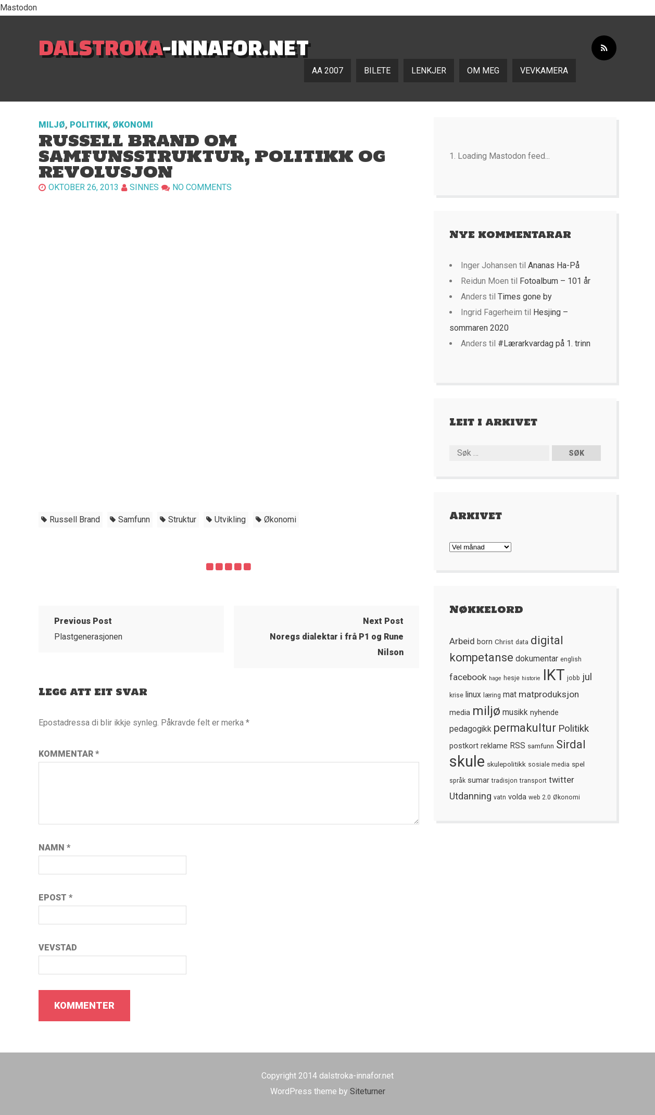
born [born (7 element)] (485, 641)
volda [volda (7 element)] (517, 796)
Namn (54, 848)
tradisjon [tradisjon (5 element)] (505, 780)
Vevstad (58, 948)
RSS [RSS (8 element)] (517, 745)
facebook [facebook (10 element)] (468, 677)
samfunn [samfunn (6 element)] (540, 746)
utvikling (230, 519)
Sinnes (144, 187)
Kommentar (69, 754)
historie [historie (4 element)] (531, 678)
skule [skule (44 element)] (467, 761)
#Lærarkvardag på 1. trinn (544, 343)
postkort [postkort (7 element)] (463, 745)
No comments (202, 187)
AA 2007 (327, 71)
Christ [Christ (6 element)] (504, 641)
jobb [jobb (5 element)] (573, 678)
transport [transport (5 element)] (533, 780)
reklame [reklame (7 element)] (494, 745)
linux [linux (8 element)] (473, 694)
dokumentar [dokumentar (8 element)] (536, 658)
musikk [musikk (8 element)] (515, 712)
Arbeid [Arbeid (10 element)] (462, 641)
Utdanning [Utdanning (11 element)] (470, 796)
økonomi (280, 519)
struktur (182, 519)
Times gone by (525, 297)
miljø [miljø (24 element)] (486, 710)
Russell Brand (74, 519)
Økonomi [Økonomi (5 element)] (566, 797)
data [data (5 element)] (521, 642)
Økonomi (132, 125)
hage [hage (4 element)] (495, 678)
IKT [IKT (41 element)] (554, 675)
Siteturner (367, 1091)
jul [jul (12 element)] (587, 677)
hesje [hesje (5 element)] (511, 678)
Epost (55, 898)
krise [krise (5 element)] (456, 695)
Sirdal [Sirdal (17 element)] (571, 744)
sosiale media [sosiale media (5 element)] (549, 764)
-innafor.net (174, 47)
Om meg (483, 71)
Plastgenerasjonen (88, 629)
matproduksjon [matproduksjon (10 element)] (549, 694)
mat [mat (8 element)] (510, 694)
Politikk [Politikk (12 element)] (573, 728)
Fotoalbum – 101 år (555, 281)
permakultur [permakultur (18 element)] (525, 727)
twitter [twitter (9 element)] (561, 780)
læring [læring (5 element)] (492, 695)
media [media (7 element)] (459, 712)
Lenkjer (428, 71)
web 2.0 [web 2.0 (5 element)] (539, 797)
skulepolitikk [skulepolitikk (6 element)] (506, 764)
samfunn (134, 519)
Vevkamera (544, 71)
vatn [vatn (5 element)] (500, 797)
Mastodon (18, 7)
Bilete (377, 71)
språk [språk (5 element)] (457, 780)
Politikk (89, 125)
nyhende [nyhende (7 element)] (544, 712)
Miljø (52, 125)
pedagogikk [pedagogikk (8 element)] (470, 729)
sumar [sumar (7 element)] (478, 780)
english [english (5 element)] (571, 659)
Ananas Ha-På (554, 265)
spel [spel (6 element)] (578, 764)
